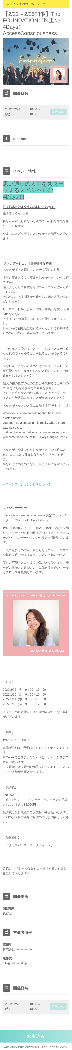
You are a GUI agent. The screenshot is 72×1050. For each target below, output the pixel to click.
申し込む (58, 111)
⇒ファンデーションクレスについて (27, 484)
